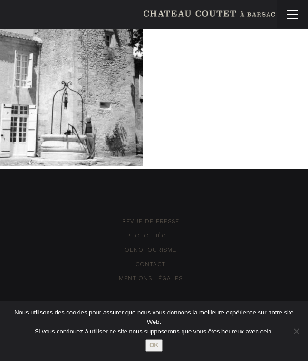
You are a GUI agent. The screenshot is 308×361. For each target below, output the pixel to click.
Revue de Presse (150, 221)
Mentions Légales (151, 278)
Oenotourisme (150, 250)
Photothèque (150, 235)
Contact (150, 264)
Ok (154, 345)
